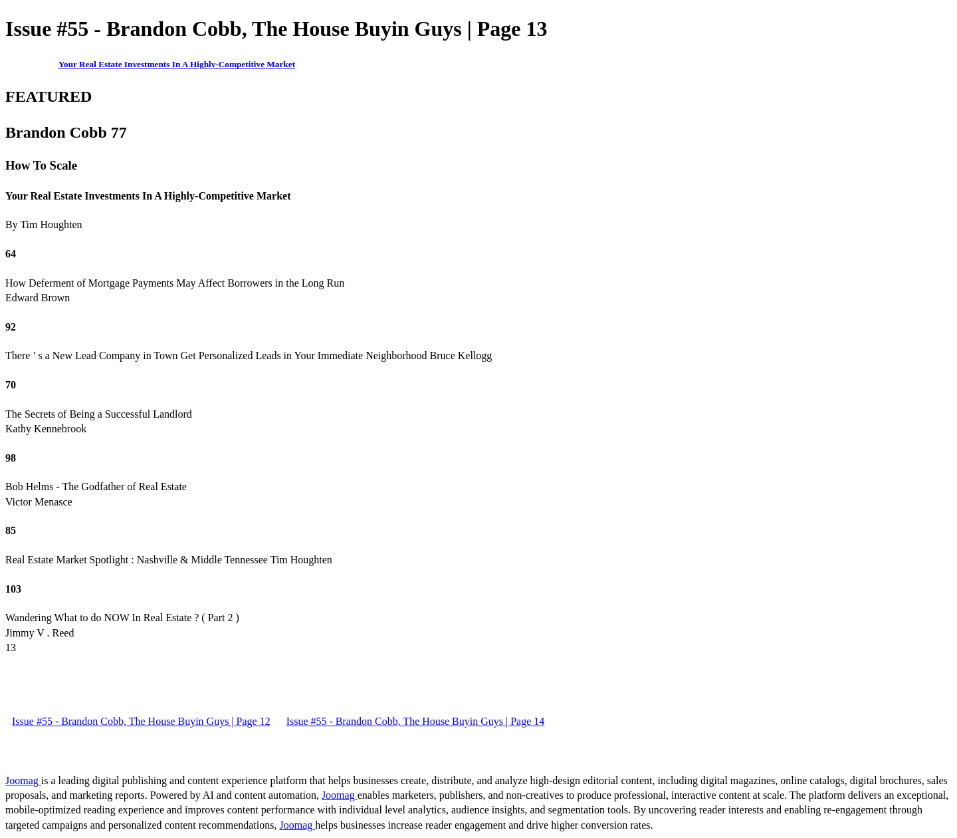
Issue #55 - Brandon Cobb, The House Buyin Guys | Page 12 (141, 721)
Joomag (23, 780)
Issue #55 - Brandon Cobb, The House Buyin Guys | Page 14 (415, 721)
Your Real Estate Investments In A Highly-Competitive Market (176, 64)
